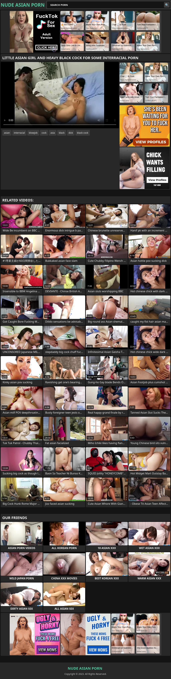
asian (7, 132)
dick (71, 132)
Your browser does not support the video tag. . (60, 95)
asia (52, 132)
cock (44, 132)
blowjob (33, 132)
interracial (19, 132)
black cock (82, 132)
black (61, 132)
